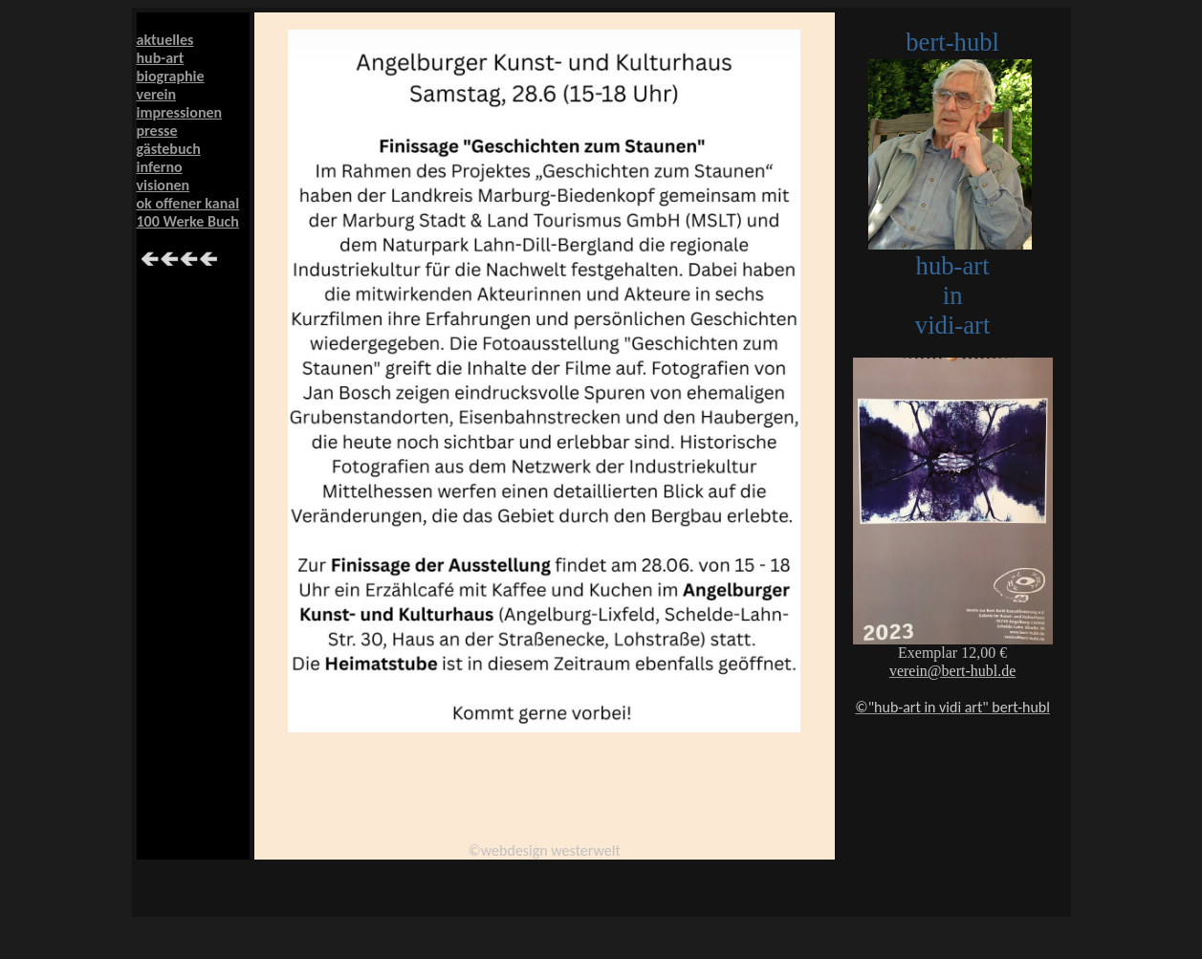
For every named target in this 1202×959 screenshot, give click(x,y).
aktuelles (165, 40)
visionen (163, 185)
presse (157, 130)
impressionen (180, 112)
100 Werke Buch (188, 221)
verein (157, 94)
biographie (171, 76)
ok (144, 203)
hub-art (161, 58)
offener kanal (195, 203)
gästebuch (169, 149)
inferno (160, 167)
